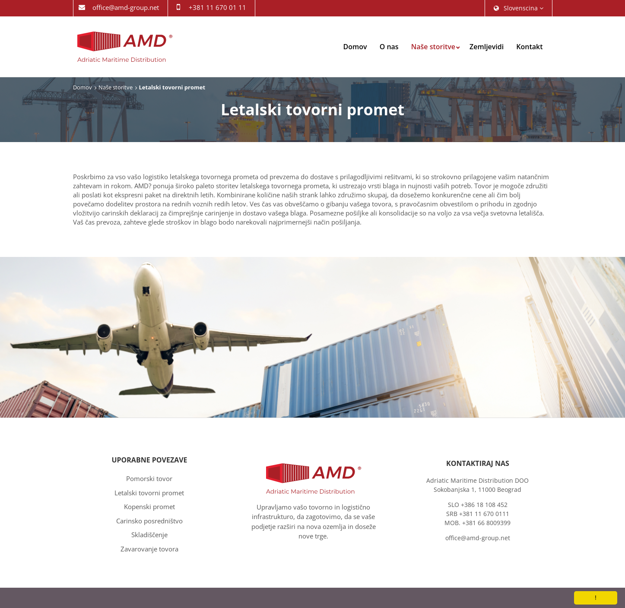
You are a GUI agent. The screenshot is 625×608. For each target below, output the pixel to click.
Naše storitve (433, 46)
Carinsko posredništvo (149, 520)
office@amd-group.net (125, 7)
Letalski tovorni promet (149, 492)
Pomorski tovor (149, 478)
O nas (389, 46)
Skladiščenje (149, 534)
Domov (355, 46)
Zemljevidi (487, 46)
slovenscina (518, 8)
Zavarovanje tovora (149, 549)
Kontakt (529, 46)
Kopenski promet (149, 506)
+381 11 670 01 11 (217, 7)
